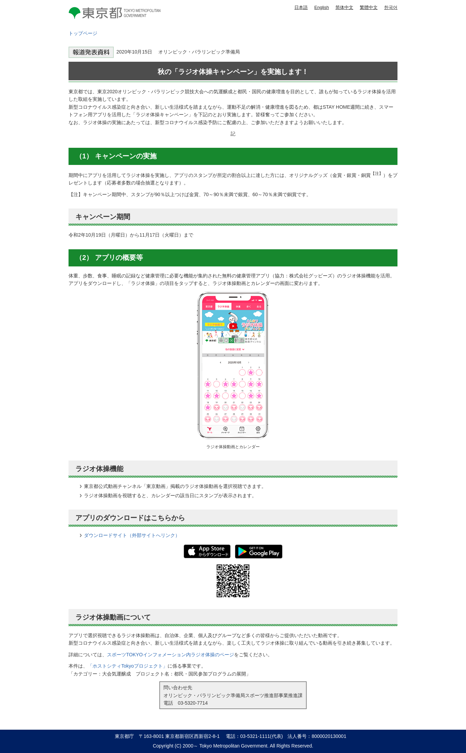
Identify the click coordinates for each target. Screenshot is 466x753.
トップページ (83, 33)
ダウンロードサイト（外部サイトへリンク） (132, 535)
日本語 (301, 7)
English (321, 7)
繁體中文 (369, 7)
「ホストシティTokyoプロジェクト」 (128, 666)
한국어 (390, 7)
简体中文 (344, 7)
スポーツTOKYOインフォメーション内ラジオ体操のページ (170, 654)
